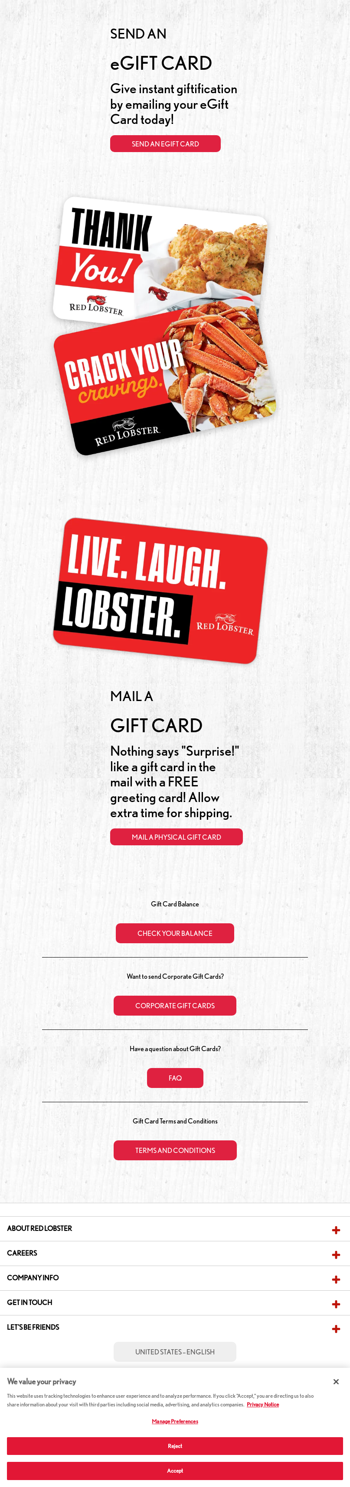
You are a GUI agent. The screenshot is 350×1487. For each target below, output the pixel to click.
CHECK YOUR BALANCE (175, 933)
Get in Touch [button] (29, 1303)
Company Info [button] (33, 1278)
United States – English (175, 1352)
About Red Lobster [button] (39, 1228)
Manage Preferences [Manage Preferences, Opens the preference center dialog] (175, 1421)
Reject (175, 1446)
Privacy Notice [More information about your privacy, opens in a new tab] (263, 1404)
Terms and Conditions (175, 1150)
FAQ (175, 1078)
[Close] (336, 1381)
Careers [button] (22, 1253)
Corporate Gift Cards (175, 1006)
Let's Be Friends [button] (33, 1327)
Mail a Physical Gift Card (176, 837)
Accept (175, 1471)
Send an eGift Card (165, 144)
